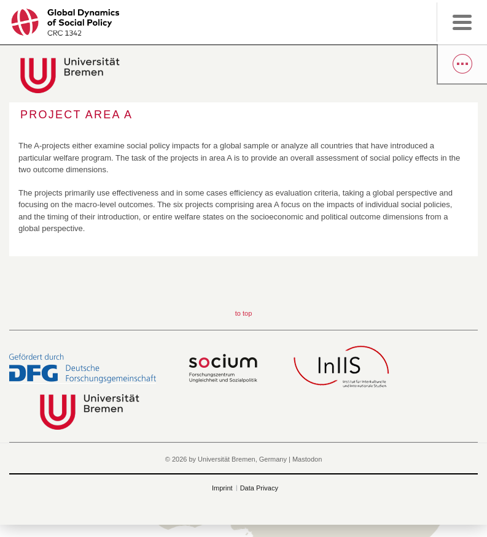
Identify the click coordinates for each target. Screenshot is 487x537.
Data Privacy (259, 488)
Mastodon (307, 459)
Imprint (222, 488)
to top (243, 313)
